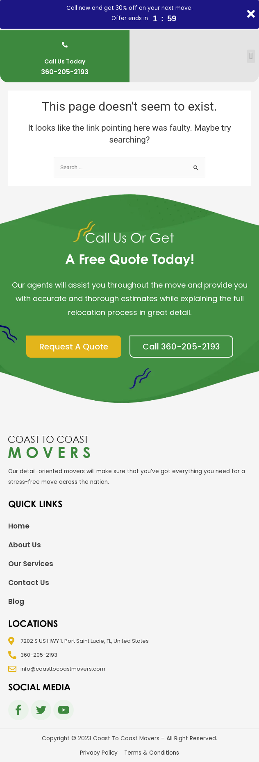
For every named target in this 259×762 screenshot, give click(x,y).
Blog (16, 601)
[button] (251, 56)
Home (19, 526)
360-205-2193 (65, 72)
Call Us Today (64, 61)
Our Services (30, 564)
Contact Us (28, 582)
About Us (24, 545)
